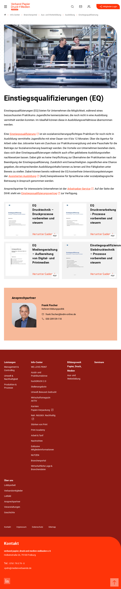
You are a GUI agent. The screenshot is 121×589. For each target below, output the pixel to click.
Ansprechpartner (12, 501)
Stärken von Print (39, 424)
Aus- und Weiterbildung (73, 377)
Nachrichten (37, 441)
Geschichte (9, 512)
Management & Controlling (11, 369)
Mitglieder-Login (108, 6)
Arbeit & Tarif (37, 435)
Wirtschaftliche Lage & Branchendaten (41, 468)
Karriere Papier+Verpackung (40, 408)
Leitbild (7, 496)
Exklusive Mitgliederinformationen (42, 448)
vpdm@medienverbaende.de (17, 568)
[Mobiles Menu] (5, 6)
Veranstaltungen (12, 507)
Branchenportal (38, 460)
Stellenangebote (38, 386)
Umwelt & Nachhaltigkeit (11, 378)
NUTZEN (35, 455)
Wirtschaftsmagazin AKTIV (40, 399)
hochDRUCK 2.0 (38, 381)
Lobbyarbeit (10, 485)
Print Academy (38, 430)
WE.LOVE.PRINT (39, 367)
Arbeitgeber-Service (78, 188)
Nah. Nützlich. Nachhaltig (43, 415)
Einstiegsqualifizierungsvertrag (39, 193)
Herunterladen (44, 234)
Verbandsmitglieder (13, 490)
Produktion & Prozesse (10, 386)
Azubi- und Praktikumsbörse (39, 374)
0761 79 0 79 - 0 (17, 563)
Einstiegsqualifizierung (23, 133)
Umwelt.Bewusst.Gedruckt (44, 392)
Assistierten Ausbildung (22, 176)
